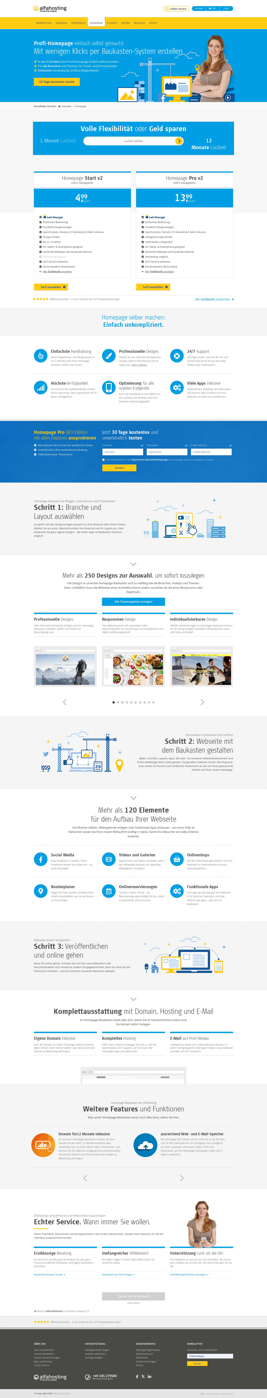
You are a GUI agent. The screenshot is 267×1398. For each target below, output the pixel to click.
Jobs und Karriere (43, 1361)
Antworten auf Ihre (118, 1274)
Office (153, 23)
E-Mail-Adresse (211, 445)
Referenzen (142, 1357)
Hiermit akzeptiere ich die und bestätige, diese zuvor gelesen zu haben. (160, 459)
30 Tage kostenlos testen (57, 82)
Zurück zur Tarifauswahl (133, 1296)
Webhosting (44, 23)
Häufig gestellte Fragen (97, 1350)
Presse (139, 1365)
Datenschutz (213, 1393)
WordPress (78, 23)
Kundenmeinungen (146, 1361)
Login (226, 8)
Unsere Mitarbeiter (44, 1353)
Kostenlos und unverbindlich (202, 1350)
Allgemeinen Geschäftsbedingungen (150, 459)
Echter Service (41, 1365)
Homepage (96, 23)
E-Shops (112, 23)
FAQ (212, 8)
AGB (202, 1393)
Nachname (167, 445)
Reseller (139, 23)
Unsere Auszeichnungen (47, 1357)
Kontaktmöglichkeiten (189, 1274)
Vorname (122, 445)
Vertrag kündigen (94, 1357)
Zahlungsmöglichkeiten (148, 1350)
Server (125, 23)
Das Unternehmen (44, 1350)
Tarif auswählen (53, 287)
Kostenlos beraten (49, 1274)
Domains (61, 23)
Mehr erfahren (139, 364)
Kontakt (198, 8)
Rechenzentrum (144, 1353)
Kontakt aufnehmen (95, 1353)
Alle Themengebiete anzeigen (133, 601)
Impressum (227, 1393)
